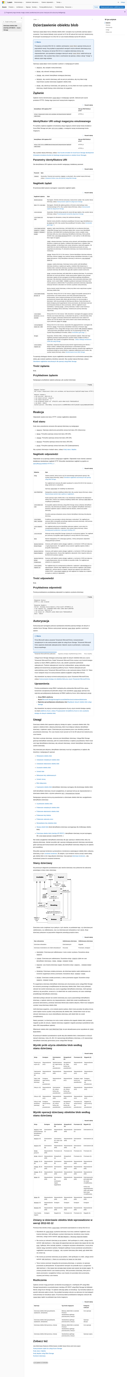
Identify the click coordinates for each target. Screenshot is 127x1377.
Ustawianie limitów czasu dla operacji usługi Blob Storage (60, 178)
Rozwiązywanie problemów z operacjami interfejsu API (60, 530)
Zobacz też (109, 32)
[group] (63, 397)
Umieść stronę (41, 779)
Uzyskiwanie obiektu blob (44, 803)
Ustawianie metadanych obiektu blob (48, 760)
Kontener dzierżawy (39, 1356)
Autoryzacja (109, 27)
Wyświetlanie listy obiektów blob (47, 823)
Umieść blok (40, 771)
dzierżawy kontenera (78, 856)
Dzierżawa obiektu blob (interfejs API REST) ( (51, 833)
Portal (96, 7)
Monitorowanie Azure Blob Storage (75, 352)
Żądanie (108, 23)
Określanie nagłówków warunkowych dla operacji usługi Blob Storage (54, 361)
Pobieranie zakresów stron (45, 819)
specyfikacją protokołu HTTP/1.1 (43, 463)
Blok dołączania (41, 783)
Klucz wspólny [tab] (88, 653)
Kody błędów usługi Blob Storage (43, 1353)
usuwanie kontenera (50, 853)
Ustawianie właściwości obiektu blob (48, 763)
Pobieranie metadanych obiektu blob (48, 807)
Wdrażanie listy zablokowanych (46, 775)
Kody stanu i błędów (70, 449)
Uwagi (107, 29)
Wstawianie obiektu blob (44, 756)
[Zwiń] (21, 18)
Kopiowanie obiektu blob (44, 787)
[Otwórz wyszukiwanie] (118, 2)
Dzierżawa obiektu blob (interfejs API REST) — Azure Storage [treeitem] (12, 28)
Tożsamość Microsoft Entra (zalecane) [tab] (44, 653)
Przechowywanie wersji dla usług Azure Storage (70, 214)
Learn (35, 19)
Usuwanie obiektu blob (44, 767)
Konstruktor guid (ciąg (78, 332)
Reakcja (108, 25)
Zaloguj (123, 2)
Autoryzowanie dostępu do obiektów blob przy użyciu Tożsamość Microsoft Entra (64, 679)
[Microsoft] (3, 2)
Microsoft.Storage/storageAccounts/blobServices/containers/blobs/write (64, 699)
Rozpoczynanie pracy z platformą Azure (112, 7)
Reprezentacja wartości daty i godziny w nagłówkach (59, 494)
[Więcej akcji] (92, 19)
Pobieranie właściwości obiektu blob (48, 811)
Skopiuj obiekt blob (42, 827)
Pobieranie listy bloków (44, 815)
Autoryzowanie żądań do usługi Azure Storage (69, 201)
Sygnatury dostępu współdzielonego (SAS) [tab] (69, 653)
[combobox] (12, 21)
